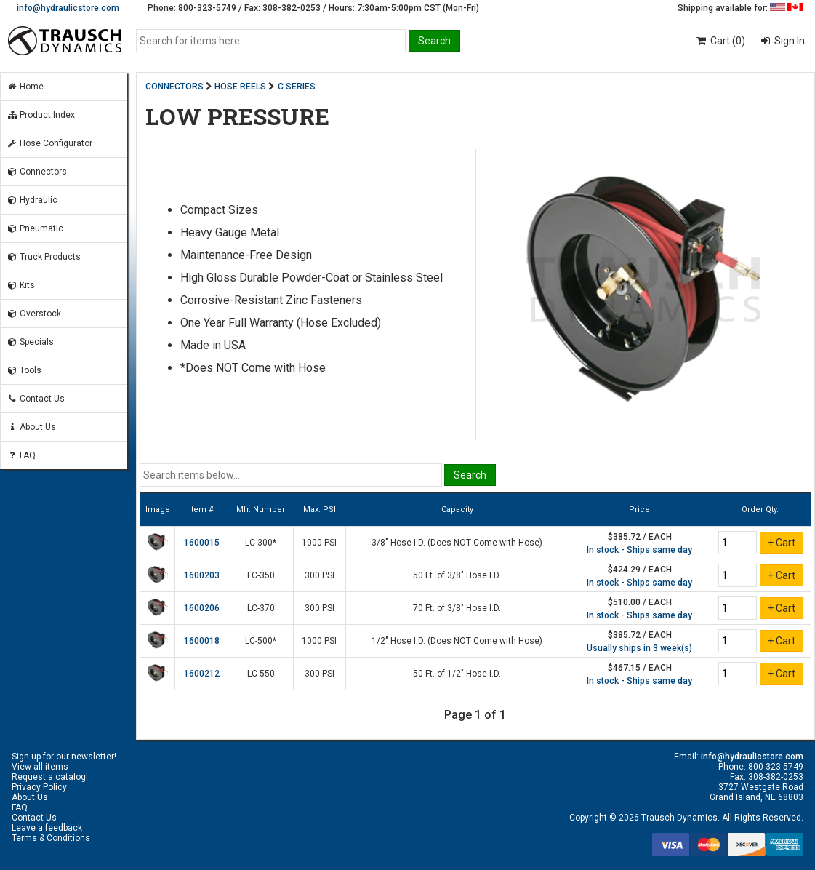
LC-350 (261, 575)
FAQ (21, 455)
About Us (31, 427)
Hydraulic (32, 200)
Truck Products (44, 257)
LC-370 (261, 608)
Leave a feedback (47, 828)
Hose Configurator (49, 143)
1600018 (202, 641)
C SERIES (297, 86)
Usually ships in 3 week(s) (639, 648)
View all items (40, 767)
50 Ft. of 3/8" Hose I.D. (457, 575)
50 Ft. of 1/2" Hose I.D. (457, 674)
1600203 (202, 575)
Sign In (788, 41)
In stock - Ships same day (639, 550)
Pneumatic (35, 228)
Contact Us (36, 399)
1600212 (202, 674)
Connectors (37, 172)
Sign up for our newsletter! (64, 756)
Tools (24, 370)
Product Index (41, 115)
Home (25, 86)
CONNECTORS (174, 86)
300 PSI (319, 575)
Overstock (34, 313)
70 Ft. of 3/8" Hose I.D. (457, 608)
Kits (21, 285)
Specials (30, 342)
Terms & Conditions (51, 838)
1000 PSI (319, 543)
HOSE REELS (240, 86)
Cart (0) (720, 41)
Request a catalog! (50, 777)
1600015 (202, 543)
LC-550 (261, 674)
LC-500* (260, 641)
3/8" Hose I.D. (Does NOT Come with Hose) (457, 543)
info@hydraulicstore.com (68, 8)
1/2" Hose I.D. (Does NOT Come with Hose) (457, 641)
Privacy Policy (39, 787)
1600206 (202, 608)
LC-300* (260, 543)
